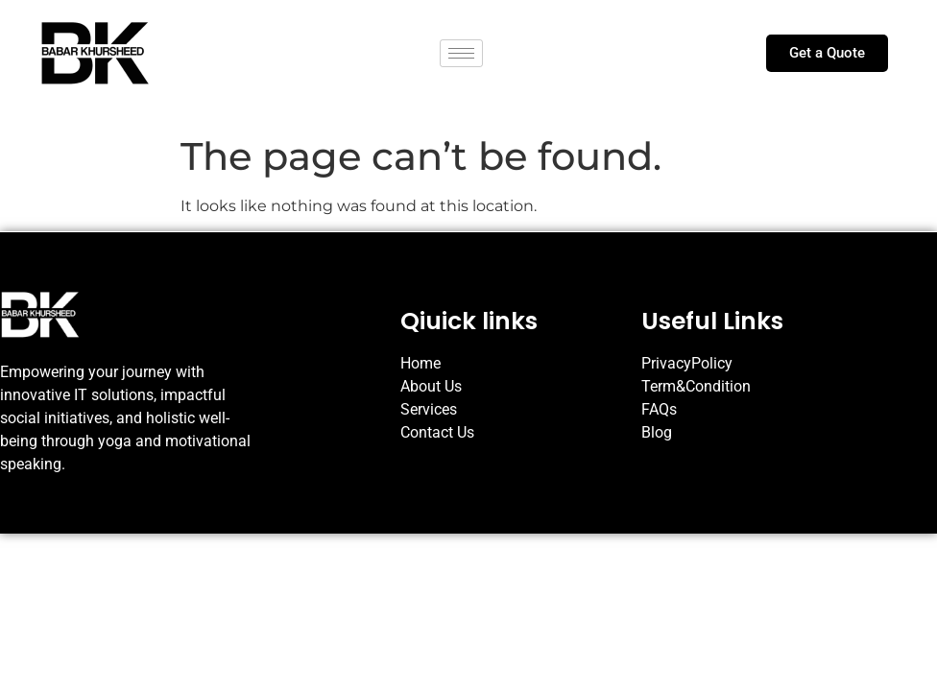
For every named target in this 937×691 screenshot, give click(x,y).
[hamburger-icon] (461, 53)
